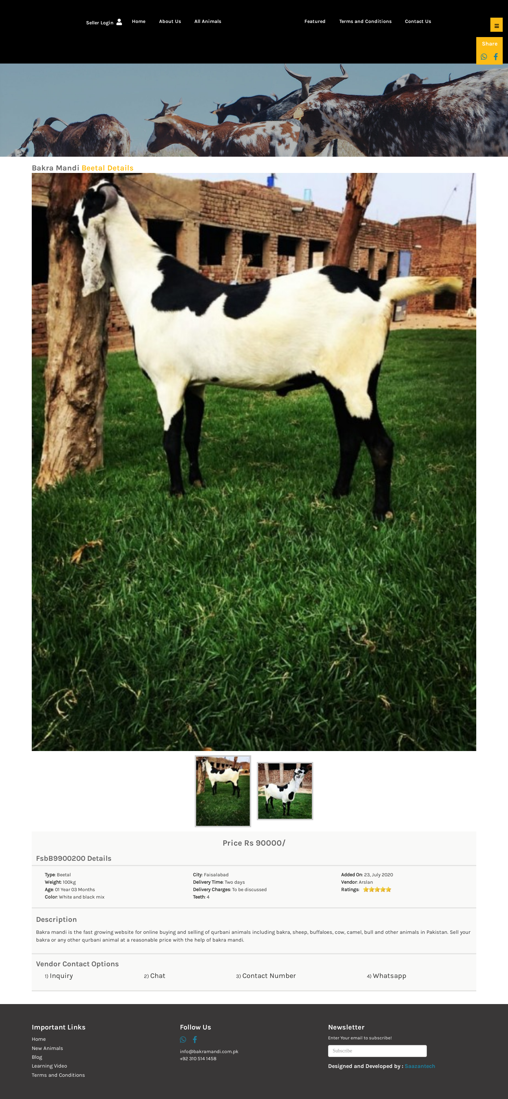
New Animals (47, 1048)
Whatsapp (389, 976)
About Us (170, 21)
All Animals (207, 21)
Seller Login (104, 23)
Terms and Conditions (365, 21)
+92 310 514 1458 (198, 1059)
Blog (37, 1057)
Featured (315, 21)
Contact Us (418, 21)
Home (138, 21)
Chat (157, 976)
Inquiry (61, 976)
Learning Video (49, 1066)
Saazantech (420, 1066)
